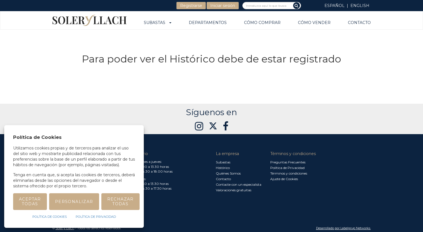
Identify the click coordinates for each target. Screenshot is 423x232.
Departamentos (208, 23)
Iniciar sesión (222, 5)
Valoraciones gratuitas (233, 190)
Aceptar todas (30, 201)
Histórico (223, 168)
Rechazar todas (120, 201)
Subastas (157, 23)
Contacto (359, 23)
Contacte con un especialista (238, 184)
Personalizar (74, 201)
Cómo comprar (262, 23)
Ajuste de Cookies (284, 179)
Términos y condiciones (288, 173)
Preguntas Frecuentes (287, 162)
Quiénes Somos (228, 173)
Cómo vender (314, 23)
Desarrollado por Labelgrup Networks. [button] (343, 228)
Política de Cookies (49, 217)
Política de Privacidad (287, 168)
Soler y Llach (65, 228)
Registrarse (191, 5)
